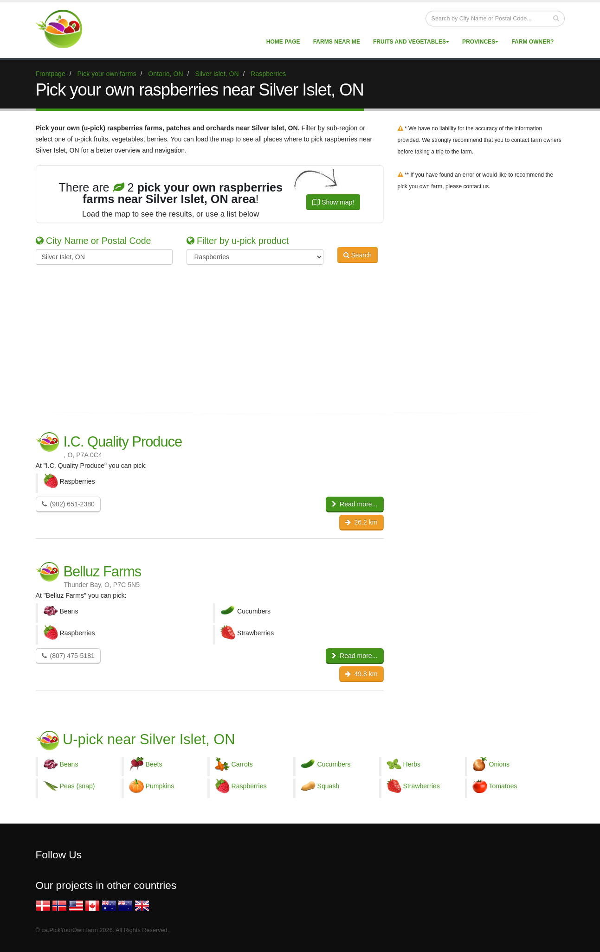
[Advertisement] (293, 337)
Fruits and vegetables (411, 41)
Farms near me (336, 41)
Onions (499, 764)
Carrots (242, 764)
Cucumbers (334, 764)
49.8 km (361, 673)
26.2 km (361, 522)
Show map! (333, 202)
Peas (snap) (77, 786)
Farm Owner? (532, 41)
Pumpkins (160, 786)
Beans (69, 764)
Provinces (480, 41)
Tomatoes (503, 786)
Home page (283, 41)
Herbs (412, 764)
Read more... (355, 504)
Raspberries (249, 786)
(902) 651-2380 (68, 504)
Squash (328, 786)
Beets (154, 764)
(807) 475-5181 (68, 655)
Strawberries (421, 786)
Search (357, 256)
